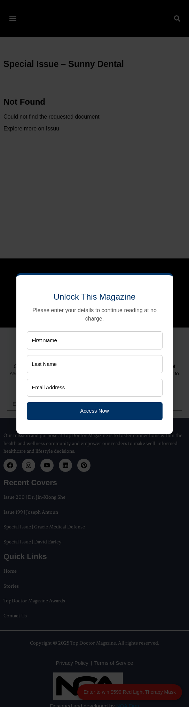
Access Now (94, 411)
